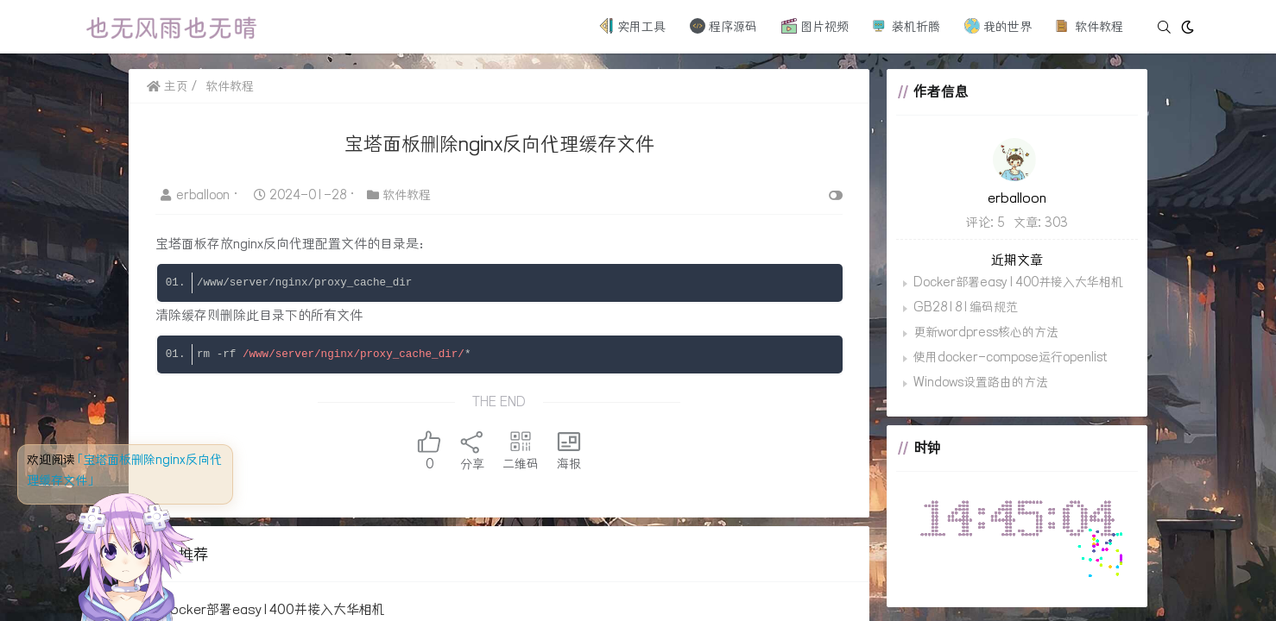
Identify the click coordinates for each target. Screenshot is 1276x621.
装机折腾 (906, 26)
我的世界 (998, 26)
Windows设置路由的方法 (980, 382)
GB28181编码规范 (965, 307)
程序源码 (723, 26)
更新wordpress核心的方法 (985, 332)
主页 (167, 86)
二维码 (520, 450)
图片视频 (815, 26)
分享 (472, 450)
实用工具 (632, 26)
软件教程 (1089, 26)
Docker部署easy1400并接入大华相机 (273, 609)
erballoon (197, 195)
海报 (569, 450)
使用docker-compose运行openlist (1010, 357)
